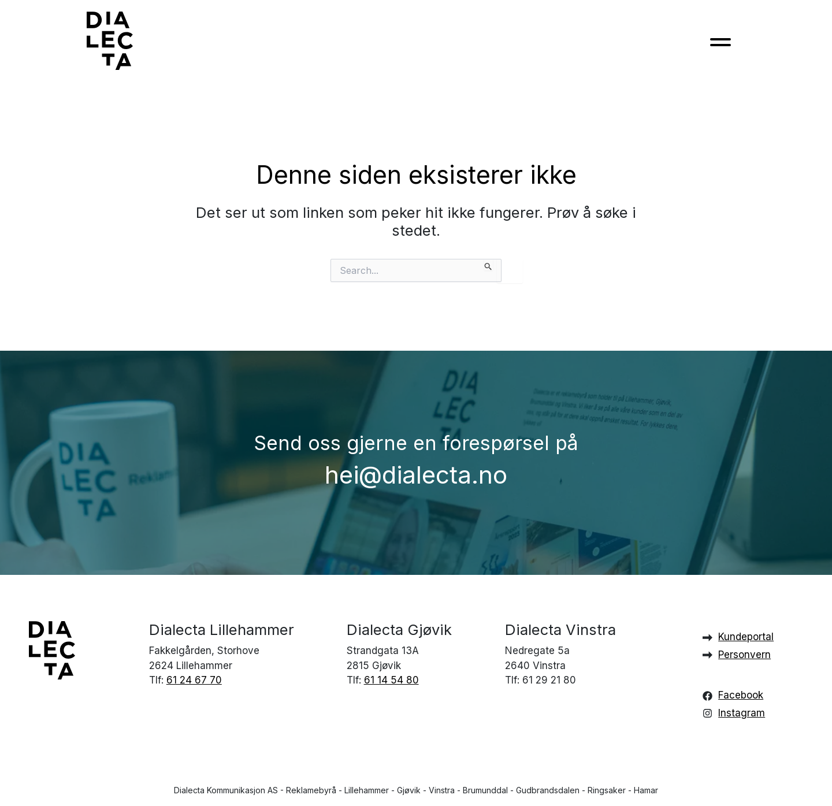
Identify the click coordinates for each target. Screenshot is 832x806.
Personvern (744, 654)
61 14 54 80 (391, 680)
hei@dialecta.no (416, 474)
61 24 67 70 (194, 680)
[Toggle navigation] (720, 45)
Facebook (740, 695)
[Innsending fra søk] (488, 264)
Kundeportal (746, 636)
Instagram (741, 713)
